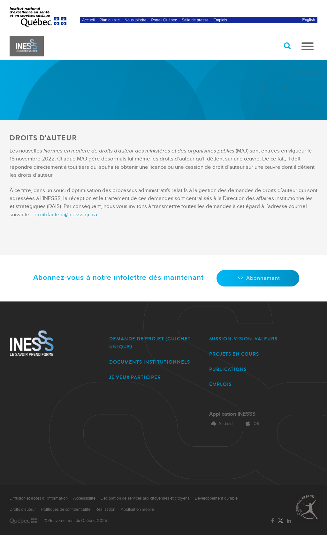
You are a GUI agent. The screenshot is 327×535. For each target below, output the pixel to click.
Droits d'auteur (23, 509)
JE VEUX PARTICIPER (135, 377)
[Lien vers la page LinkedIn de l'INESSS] (289, 521)
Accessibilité (84, 498)
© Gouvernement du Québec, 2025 (75, 520)
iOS (251, 423)
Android (220, 423)
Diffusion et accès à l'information (39, 498)
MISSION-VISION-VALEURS (243, 338)
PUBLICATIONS (228, 369)
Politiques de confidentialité (65, 509)
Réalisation (105, 509)
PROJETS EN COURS (234, 354)
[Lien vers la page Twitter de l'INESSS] (280, 521)
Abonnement (258, 278)
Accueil (88, 20)
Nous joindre (135, 20)
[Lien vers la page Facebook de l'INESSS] (273, 521)
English (308, 20)
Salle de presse (195, 20)
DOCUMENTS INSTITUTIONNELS (149, 362)
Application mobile (137, 509)
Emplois (220, 20)
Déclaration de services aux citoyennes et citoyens (145, 498)
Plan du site (110, 20)
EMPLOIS (220, 384)
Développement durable (216, 498)
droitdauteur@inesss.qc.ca (65, 215)
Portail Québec (164, 20)
